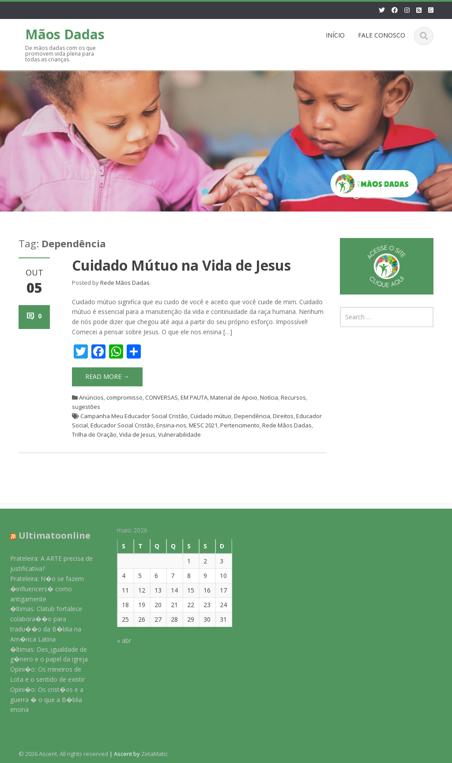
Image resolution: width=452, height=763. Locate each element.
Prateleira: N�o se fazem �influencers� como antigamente (41, 588)
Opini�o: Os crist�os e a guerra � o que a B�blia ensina (41, 699)
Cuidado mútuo (210, 416)
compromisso (124, 397)
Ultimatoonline (49, 535)
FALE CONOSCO (381, 35)
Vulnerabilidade (179, 434)
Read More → (107, 376)
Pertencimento (240, 425)
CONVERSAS (161, 397)
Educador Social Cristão (122, 425)
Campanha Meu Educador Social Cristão (134, 416)
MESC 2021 (203, 425)
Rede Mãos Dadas (125, 283)
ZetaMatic (154, 754)
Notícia (269, 397)
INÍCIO (335, 35)
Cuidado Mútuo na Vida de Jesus (181, 265)
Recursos (293, 397)
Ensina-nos (171, 425)
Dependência (252, 416)
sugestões (86, 407)
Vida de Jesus (137, 434)
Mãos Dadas (65, 34)
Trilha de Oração (94, 434)
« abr (119, 640)
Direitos (283, 416)
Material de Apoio (233, 397)
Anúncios (91, 397)
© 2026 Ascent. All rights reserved (63, 754)
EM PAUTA (194, 397)
